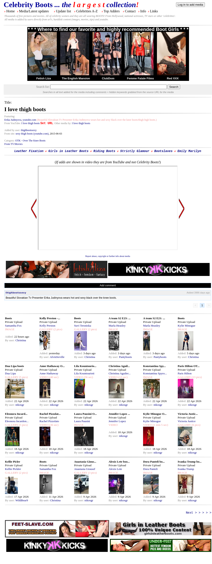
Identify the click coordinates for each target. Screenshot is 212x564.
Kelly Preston (47, 325)
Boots (8, 318)
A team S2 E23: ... (119, 318)
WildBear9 (21, 500)
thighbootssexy (29, 130)
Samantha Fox (13, 325)
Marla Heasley (117, 325)
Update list (63, 11)
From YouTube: (12, 123)
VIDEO (43, 377)
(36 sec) (54, 424)
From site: (9, 133)
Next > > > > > (198, 512)
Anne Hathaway (48, 373)
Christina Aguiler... (119, 373)
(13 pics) (196, 377)
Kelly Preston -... (49, 318)
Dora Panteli (150, 469)
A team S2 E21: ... (154, 318)
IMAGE (10, 329)
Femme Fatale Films (140, 78)
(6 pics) (196, 424)
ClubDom (108, 78)
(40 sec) (54, 377)
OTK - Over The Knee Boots (30, 140)
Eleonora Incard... (16, 413)
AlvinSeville (57, 357)
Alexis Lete (115, 469)
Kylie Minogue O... (154, 413)
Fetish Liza (43, 78)
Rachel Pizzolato (49, 421)
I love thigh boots (30, 123)
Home (10, 11)
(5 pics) (23, 377)
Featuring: (9, 116)
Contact (130, 11)
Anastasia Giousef (84, 469)
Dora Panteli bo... (154, 461)
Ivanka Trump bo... (190, 461)
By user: (10, 340)
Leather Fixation (28, 151)
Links (154, 11)
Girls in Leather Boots (68, 151)
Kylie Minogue (186, 325)
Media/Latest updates (34, 11)
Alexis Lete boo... (119, 461)
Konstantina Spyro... (155, 373)
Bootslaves (163, 151)
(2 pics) (57, 329)
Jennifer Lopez (117, 421)
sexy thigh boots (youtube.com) (32, 133)
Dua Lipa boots (14, 366)
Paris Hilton (185, 373)
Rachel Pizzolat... (50, 413)
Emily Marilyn (189, 151)
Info (143, 11)
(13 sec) (122, 377)
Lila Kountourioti (84, 373)
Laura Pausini (82, 421)
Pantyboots (125, 357)
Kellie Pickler (13, 469)
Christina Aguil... (119, 366)
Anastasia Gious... (85, 461)
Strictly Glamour (134, 151)
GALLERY (46, 329)
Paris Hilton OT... (189, 366)
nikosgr (19, 404)
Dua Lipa (10, 373)
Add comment (108, 285)
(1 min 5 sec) (160, 424)
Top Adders (112, 11)
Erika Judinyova (12, 119)
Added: (9, 336)
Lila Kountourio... (85, 366)
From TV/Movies (13, 144)
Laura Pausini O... (85, 413)
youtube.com (29, 119)
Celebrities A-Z (87, 11)
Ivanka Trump (186, 469)
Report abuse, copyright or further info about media (107, 256)
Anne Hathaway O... (52, 366)
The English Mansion (76, 78)
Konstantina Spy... (154, 366)
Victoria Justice (187, 421)
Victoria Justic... (188, 413)
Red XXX (173, 78)
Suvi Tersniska (82, 325)
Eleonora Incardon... (17, 421)
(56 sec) (88, 377)
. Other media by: (62, 123)
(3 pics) (92, 472)
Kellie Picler (12, 461)
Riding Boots (104, 151)
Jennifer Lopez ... (119, 413)
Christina (20, 340)
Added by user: (12, 130)
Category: (9, 140)
